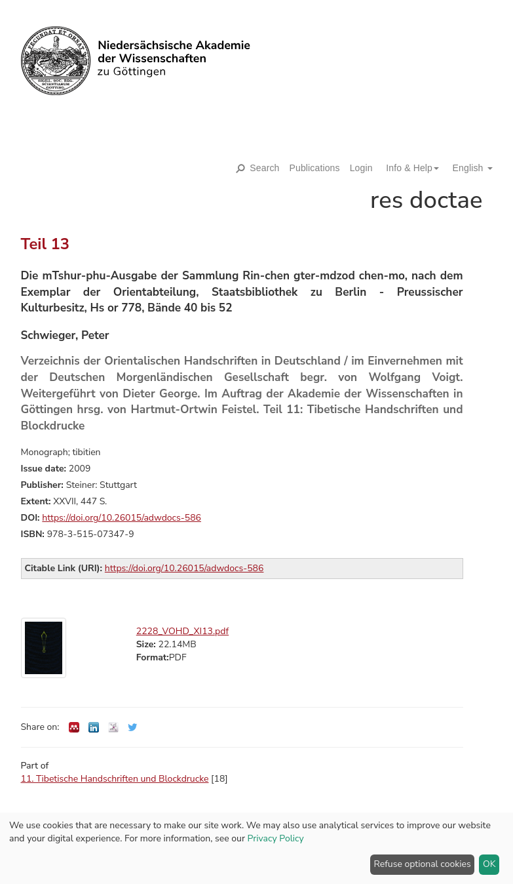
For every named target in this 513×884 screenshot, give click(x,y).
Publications (315, 168)
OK (489, 864)
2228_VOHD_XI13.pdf (182, 631)
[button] (407, 168)
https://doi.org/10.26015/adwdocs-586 (121, 518)
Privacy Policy (276, 838)
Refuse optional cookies (422, 864)
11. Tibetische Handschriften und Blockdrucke (115, 779)
